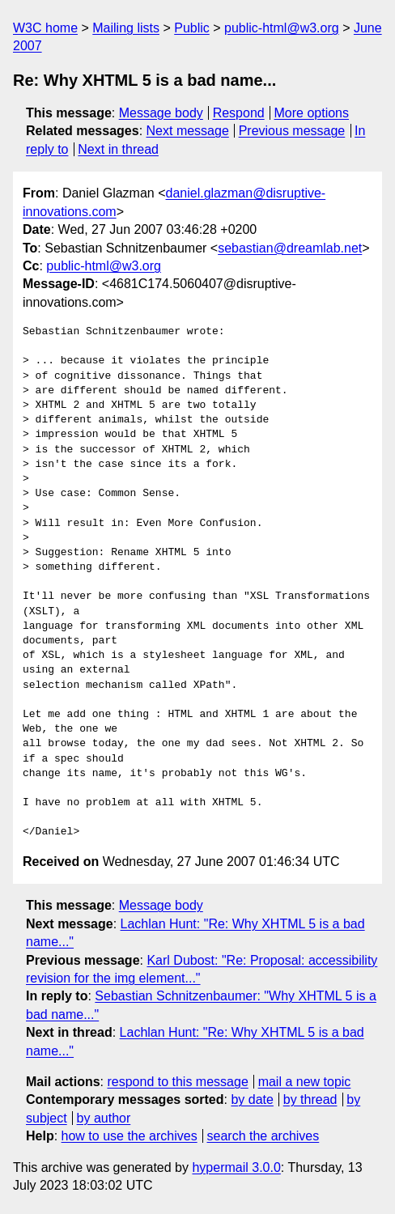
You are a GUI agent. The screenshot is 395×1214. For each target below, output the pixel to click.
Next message (188, 131)
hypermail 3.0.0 (236, 1167)
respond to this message (177, 1082)
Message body (161, 113)
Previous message (292, 131)
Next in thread (118, 149)
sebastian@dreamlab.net (290, 248)
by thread (310, 1099)
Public (192, 28)
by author (104, 1118)
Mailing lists (125, 28)
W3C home (45, 28)
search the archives (263, 1136)
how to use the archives (130, 1136)
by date (252, 1099)
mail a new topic (304, 1082)
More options (312, 113)
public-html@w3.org (281, 28)
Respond (239, 113)
